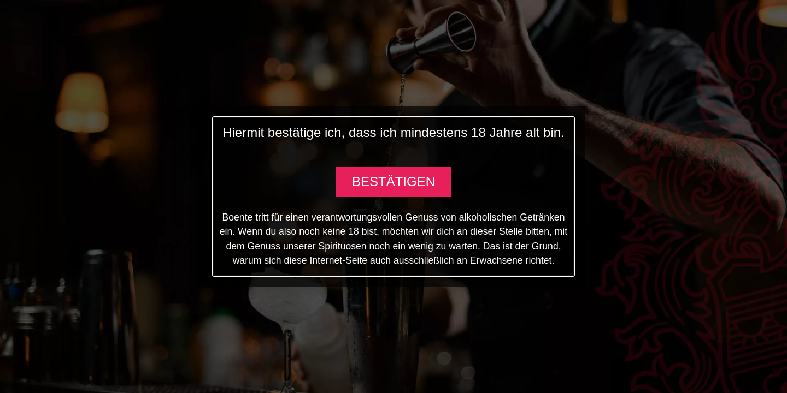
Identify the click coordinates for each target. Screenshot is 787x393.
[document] (393, 196)
